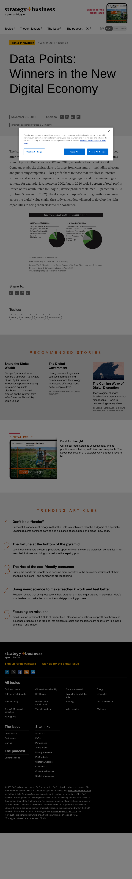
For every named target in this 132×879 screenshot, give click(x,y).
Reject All (74, 152)
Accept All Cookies (97, 152)
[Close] (108, 131)
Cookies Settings (34, 152)
